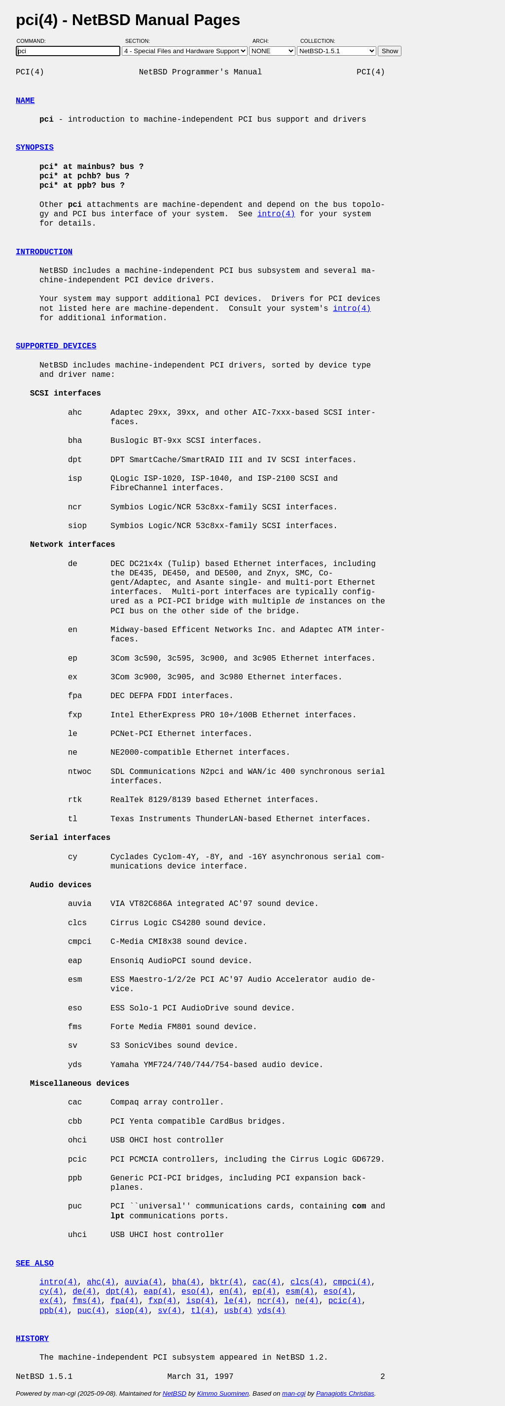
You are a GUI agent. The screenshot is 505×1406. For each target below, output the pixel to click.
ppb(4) (53, 1311)
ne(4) (307, 1301)
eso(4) (195, 1291)
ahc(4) (101, 1282)
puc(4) (91, 1311)
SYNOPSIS (35, 147)
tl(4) (203, 1311)
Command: (34, 41)
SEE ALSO (35, 1263)
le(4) (236, 1301)
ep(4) (264, 1291)
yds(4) (271, 1311)
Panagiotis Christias (345, 1393)
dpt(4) (120, 1291)
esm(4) (300, 1291)
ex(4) (51, 1301)
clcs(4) (307, 1282)
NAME (25, 101)
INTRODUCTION (44, 252)
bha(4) (186, 1282)
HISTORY (32, 1339)
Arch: (265, 41)
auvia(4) (144, 1282)
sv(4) (169, 1311)
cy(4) (51, 1291)
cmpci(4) (352, 1282)
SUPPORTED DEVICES (56, 346)
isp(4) (200, 1301)
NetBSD (174, 1393)
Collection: (317, 41)
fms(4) (86, 1301)
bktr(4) (226, 1282)
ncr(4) (271, 1301)
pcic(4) (344, 1301)
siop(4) (131, 1311)
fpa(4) (124, 1301)
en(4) (231, 1291)
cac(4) (266, 1282)
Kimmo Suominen (223, 1393)
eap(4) (158, 1291)
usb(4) (238, 1311)
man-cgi (293, 1393)
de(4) (84, 1291)
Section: (139, 41)
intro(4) (276, 214)
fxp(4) (162, 1301)
